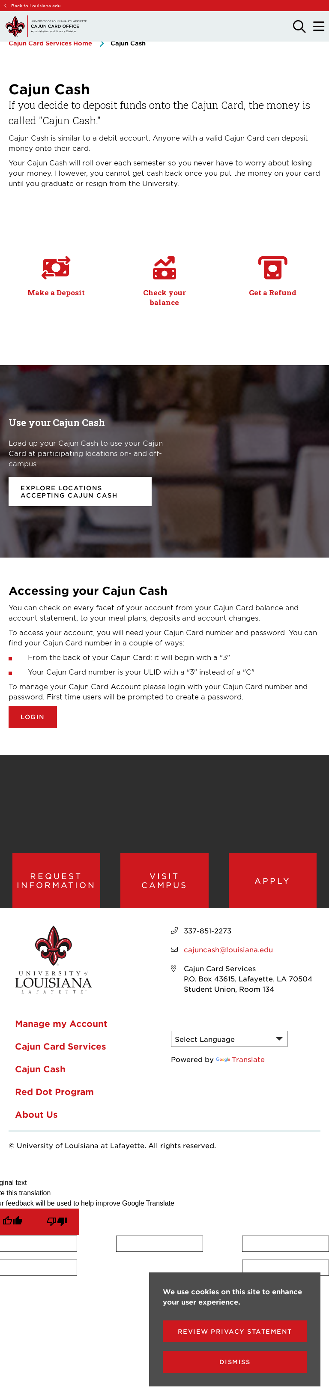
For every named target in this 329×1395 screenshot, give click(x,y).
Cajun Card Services (60, 1048)
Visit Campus (164, 881)
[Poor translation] (57, 1223)
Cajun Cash (40, 1070)
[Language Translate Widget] (229, 1040)
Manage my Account (61, 1025)
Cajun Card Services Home (50, 43)
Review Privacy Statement (235, 1331)
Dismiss (235, 1361)
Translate (240, 1060)
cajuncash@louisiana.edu (228, 951)
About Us (36, 1116)
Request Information (56, 881)
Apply (272, 881)
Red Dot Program (54, 1093)
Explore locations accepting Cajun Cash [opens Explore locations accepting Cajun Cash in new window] (69, 491)
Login (33, 716)
